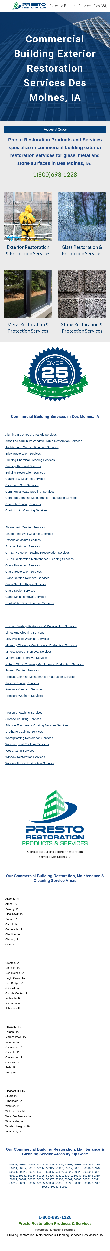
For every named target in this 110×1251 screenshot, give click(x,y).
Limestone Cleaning (18, 632)
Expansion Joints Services (23, 540)
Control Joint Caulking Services (26, 510)
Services (38, 632)
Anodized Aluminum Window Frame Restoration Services (43, 441)
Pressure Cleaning (18, 689)
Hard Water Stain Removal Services (29, 603)
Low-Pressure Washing (21, 638)
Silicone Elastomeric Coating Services (30, 725)
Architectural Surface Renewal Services (31, 447)
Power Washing (16, 670)
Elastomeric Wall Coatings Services (29, 533)
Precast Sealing (16, 683)
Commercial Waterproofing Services (29, 491)
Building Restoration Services (25, 472)
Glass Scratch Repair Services (25, 584)
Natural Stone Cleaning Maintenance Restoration (38, 664)
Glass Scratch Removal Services (27, 578)
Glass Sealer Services (20, 590)
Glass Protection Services (22, 565)
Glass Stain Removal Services (25, 596)
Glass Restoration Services (23, 571)
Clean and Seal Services (22, 485)
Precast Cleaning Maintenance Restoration (34, 676)
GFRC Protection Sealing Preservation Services (37, 552)
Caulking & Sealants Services (25, 478)
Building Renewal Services (23, 466)
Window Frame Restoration (24, 763)
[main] (55, 66)
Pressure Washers (18, 695)
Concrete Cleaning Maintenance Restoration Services (41, 497)
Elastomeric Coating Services (25, 527)
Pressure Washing (18, 712)
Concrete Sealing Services (23, 504)
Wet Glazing (14, 750)
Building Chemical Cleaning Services (30, 460)
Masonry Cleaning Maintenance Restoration (35, 645)
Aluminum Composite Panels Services (31, 434)
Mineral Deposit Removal (22, 651)
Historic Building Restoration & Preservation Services (41, 626)
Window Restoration (19, 757)
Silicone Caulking (17, 719)
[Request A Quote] (55, 129)
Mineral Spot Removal (20, 657)
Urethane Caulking (18, 731)
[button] (5, 5)
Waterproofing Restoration (23, 738)
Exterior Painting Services (22, 546)
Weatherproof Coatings (21, 744)
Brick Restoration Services (23, 453)
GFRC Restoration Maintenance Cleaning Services (39, 559)
